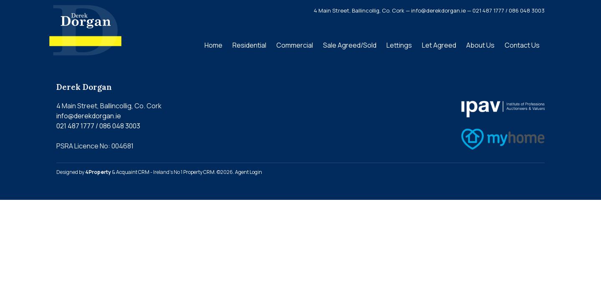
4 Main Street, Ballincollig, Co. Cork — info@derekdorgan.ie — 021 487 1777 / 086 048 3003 (429, 10)
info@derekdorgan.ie (88, 115)
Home (213, 45)
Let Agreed (439, 45)
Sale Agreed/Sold (349, 45)
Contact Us (522, 45)
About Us (480, 45)
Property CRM (199, 172)
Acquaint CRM (132, 172)
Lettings (399, 45)
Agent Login (248, 172)
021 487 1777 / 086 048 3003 (98, 125)
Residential (249, 45)
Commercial (294, 45)
